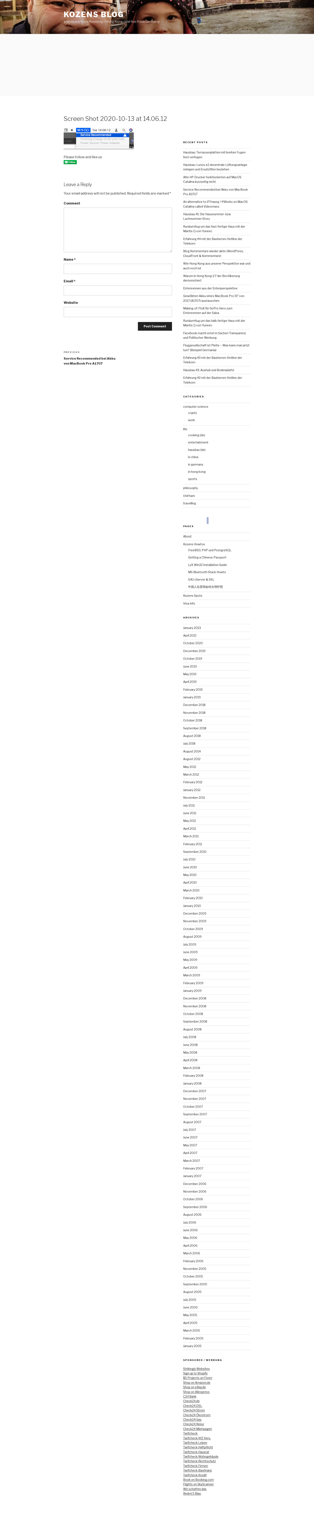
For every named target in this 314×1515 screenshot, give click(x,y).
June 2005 (190, 1307)
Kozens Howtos (194, 544)
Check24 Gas (192, 1419)
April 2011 (189, 828)
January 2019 (192, 697)
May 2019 (189, 674)
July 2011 (189, 805)
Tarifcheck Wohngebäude (200, 1456)
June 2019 (190, 666)
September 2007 (195, 1114)
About (187, 536)
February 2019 (193, 689)
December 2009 (194, 913)
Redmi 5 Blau (192, 1493)
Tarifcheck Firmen (195, 1465)
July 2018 (189, 743)
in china (193, 457)
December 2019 (194, 651)
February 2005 (193, 1338)
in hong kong (197, 471)
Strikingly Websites (196, 1368)
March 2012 (191, 774)
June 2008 (190, 1045)
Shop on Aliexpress (196, 1392)
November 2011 (194, 797)
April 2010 (190, 882)
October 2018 (192, 720)
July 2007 (189, 1129)
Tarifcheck (190, 1433)
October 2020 (193, 643)
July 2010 (189, 859)
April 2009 (190, 967)
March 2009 (191, 975)
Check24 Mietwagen (197, 1429)
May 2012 (189, 767)
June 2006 (190, 1230)
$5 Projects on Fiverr (197, 1378)
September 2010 (195, 851)
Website (71, 303)
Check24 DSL (192, 1405)
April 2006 (190, 1245)
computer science (195, 406)
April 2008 (190, 1060)
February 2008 (193, 1075)
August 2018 (192, 736)
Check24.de (191, 1401)
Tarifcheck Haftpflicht (198, 1447)
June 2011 (189, 813)
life (185, 429)
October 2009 (193, 929)
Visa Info (189, 603)
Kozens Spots (192, 595)
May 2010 (190, 875)
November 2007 (194, 1098)
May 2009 (190, 959)
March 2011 (191, 836)
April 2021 (189, 635)
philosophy (190, 488)
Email (69, 281)
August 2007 (192, 1122)
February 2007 (193, 1168)
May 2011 (189, 820)
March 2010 (191, 890)
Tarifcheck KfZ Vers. (197, 1438)
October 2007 (193, 1106)
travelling (189, 503)
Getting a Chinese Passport (207, 557)
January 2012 (192, 790)
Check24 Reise (193, 1424)
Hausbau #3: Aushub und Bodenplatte (208, 370)
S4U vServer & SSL (201, 579)
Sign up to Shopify (195, 1373)
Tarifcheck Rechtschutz (199, 1461)
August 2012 (192, 759)
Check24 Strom (194, 1410)
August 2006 (192, 1214)
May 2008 (190, 1052)
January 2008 (192, 1083)
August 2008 (192, 1029)
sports (192, 479)
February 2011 (192, 844)
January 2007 (192, 1176)
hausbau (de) (196, 450)
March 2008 (191, 1068)
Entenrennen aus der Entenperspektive (210, 288)
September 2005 (195, 1284)
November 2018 (194, 712)
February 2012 (192, 782)
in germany (195, 464)
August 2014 (192, 751)
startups (189, 495)
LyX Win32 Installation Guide (207, 565)
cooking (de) (196, 435)
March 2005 (191, 1330)
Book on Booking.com (198, 1479)
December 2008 (194, 998)
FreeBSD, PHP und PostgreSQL (210, 550)
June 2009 (190, 952)
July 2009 (189, 944)
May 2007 (190, 1145)
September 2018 (194, 728)
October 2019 (192, 658)
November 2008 (194, 1006)
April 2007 (190, 1153)
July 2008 (189, 1037)
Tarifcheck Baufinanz (197, 1470)
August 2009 (192, 936)
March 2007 (191, 1160)
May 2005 (190, 1315)
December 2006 (194, 1184)
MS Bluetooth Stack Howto (207, 572)
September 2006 (195, 1207)
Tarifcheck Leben (195, 1442)
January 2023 (192, 628)
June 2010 (190, 867)
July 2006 (189, 1222)
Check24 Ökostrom (196, 1415)
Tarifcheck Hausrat (196, 1452)
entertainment (198, 442)
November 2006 (194, 1191)
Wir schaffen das (195, 1489)
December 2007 (194, 1091)
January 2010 (192, 906)
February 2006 (193, 1261)
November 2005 (194, 1268)
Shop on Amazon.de (196, 1382)
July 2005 (189, 1299)
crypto (192, 413)
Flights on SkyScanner (198, 1484)
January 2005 (192, 1346)
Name (70, 259)
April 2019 (190, 681)
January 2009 (192, 990)
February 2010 (193, 898)
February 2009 (193, 983)
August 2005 (192, 1292)
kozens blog (94, 14)
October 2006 (193, 1199)
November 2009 (194, 921)
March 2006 (191, 1253)
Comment (72, 203)
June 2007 (190, 1137)
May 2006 (190, 1237)
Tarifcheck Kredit (195, 1475)
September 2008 (195, 1021)
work (191, 420)
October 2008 (193, 1014)
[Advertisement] (157, 65)
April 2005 (190, 1323)
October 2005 (193, 1276)
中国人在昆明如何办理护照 (205, 586)
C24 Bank (189, 1396)
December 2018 (194, 705)
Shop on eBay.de (194, 1387)
